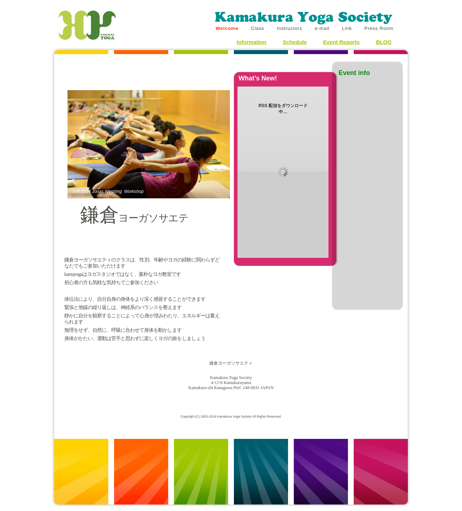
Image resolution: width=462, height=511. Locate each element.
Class (258, 28)
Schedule (295, 42)
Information (252, 42)
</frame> (82, 347)
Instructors (290, 28)
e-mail (323, 28)
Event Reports (341, 42)
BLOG (384, 42)
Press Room (378, 28)
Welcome (227, 28)
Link (347, 28)
